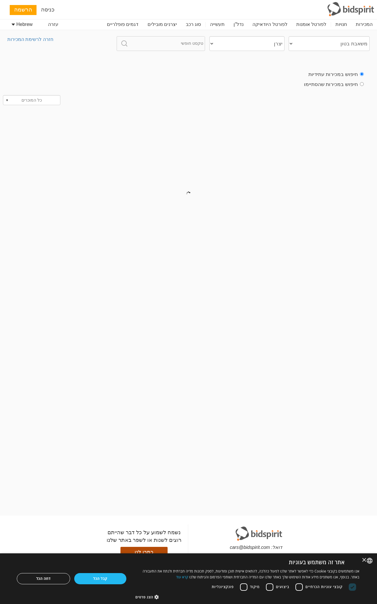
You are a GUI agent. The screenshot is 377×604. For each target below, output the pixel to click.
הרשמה (23, 9)
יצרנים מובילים (162, 24)
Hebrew (22, 24)
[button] (247, 597)
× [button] (364, 560)
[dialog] (188, 578)
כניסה (47, 9)
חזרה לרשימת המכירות (30, 39)
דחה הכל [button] (43, 578)
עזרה (53, 24)
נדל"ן (239, 24)
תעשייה (217, 24)
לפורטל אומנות (311, 24)
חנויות (341, 24)
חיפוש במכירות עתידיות (336, 74)
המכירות (364, 24)
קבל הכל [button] (100, 578)
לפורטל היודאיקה (269, 24)
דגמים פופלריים (122, 24)
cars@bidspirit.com (250, 547)
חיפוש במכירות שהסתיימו (334, 84)
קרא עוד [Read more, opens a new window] (182, 577)
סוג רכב (193, 24)
